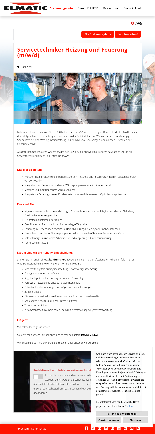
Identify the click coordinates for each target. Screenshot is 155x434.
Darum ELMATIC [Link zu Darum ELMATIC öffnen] (88, 8)
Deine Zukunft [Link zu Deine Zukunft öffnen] (133, 8)
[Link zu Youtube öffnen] (131, 428)
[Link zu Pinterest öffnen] (112, 428)
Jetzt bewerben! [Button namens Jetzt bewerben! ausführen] (128, 34)
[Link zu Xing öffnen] (125, 428)
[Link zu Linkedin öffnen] (118, 428)
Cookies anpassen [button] (108, 420)
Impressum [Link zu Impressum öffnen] (22, 428)
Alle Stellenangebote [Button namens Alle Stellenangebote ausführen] (98, 34)
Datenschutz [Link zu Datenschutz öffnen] (38, 428)
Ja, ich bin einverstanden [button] (122, 413)
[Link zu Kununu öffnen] (138, 428)
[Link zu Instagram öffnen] (93, 428)
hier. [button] (131, 406)
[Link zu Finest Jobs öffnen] (99, 428)
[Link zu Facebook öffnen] (86, 428)
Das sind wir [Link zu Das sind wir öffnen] (111, 8)
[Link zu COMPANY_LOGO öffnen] (25, 8)
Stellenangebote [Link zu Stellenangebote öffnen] (61, 8)
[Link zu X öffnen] (105, 428)
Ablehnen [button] (135, 420)
